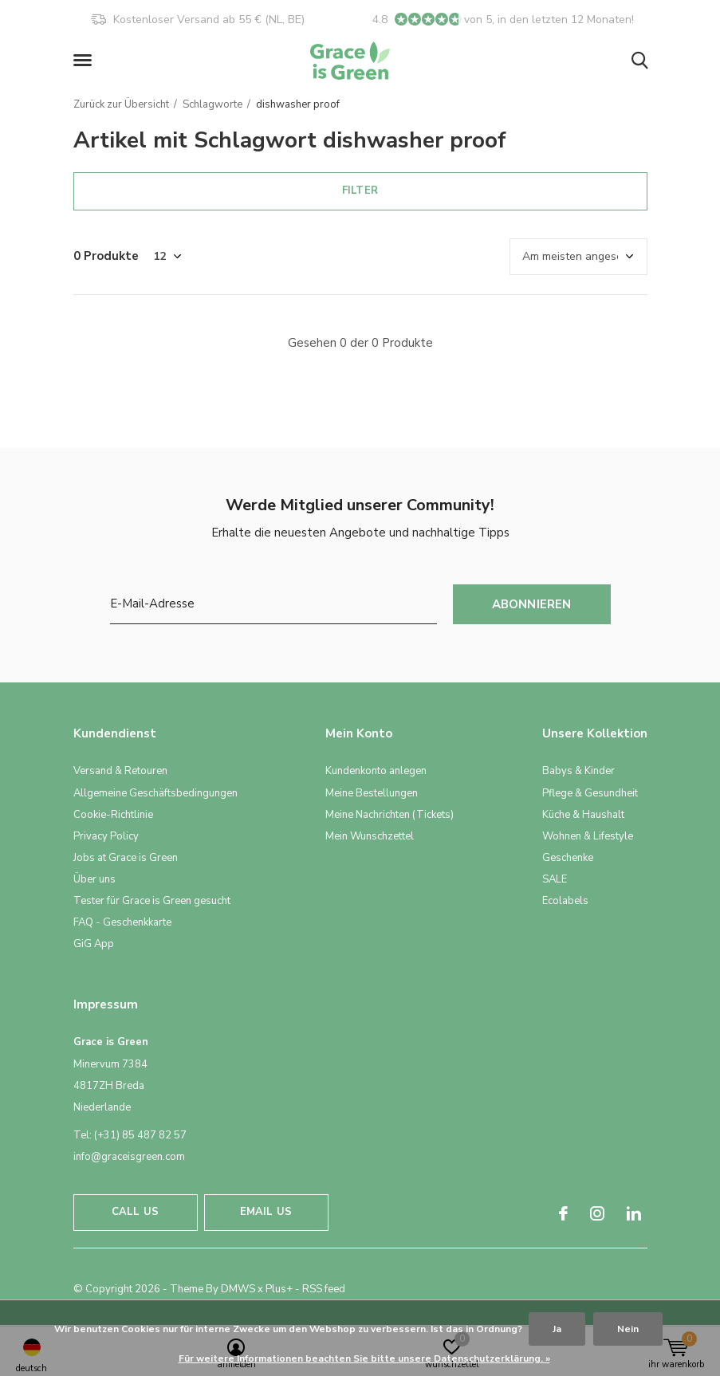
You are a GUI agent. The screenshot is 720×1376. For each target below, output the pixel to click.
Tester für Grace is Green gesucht (151, 901)
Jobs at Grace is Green (125, 858)
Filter (360, 190)
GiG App (93, 944)
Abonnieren (532, 604)
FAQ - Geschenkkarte (122, 922)
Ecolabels (565, 901)
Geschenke (567, 858)
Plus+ (279, 1289)
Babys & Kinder (578, 771)
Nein (628, 1329)
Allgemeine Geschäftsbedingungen (155, 793)
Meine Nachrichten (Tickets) (389, 815)
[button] (85, 60)
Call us (135, 1212)
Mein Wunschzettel (369, 836)
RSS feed (323, 1289)
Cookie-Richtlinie (113, 815)
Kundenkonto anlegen (376, 771)
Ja (557, 1329)
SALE (554, 879)
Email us (266, 1212)
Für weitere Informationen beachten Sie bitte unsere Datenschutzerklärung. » (364, 1358)
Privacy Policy (106, 836)
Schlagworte (212, 104)
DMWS (238, 1289)
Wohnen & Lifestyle (587, 836)
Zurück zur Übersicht (121, 104)
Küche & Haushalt (583, 815)
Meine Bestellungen (371, 793)
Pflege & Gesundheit (590, 793)
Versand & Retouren (120, 771)
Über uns (94, 879)
